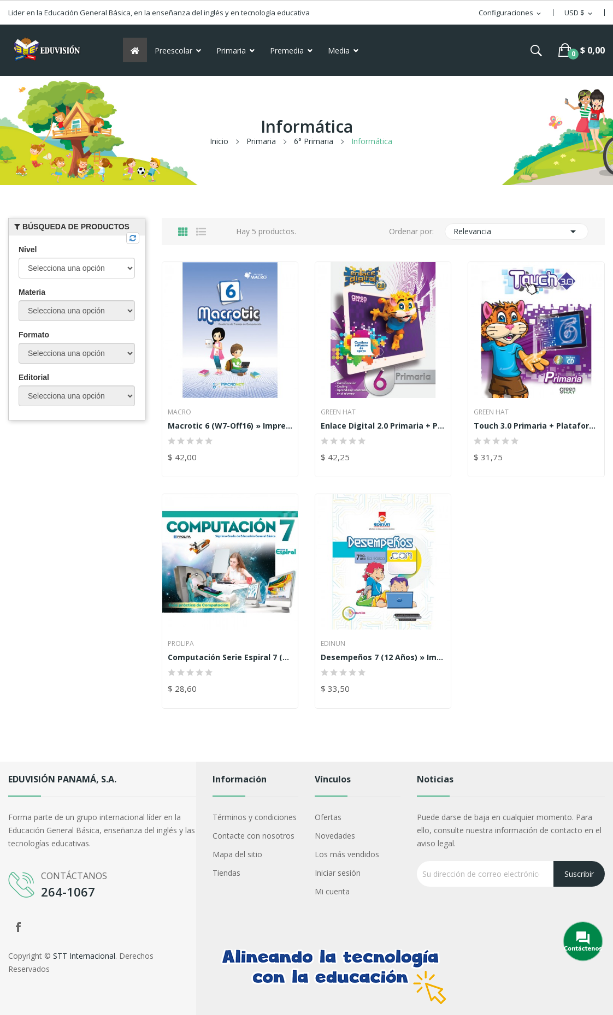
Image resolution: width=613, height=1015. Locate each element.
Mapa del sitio (237, 854)
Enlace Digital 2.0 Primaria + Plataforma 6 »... (383, 426)
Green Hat (338, 412)
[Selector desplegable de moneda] (579, 13)
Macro (179, 412)
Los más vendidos (347, 854)
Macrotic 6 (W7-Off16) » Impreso (230, 426)
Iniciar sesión (338, 873)
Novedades (335, 835)
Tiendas (226, 873)
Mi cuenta (332, 891)
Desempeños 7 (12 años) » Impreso (383, 657)
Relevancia (516, 231)
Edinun (333, 643)
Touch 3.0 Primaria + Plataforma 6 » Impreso (536, 426)
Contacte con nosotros (253, 835)
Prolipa (181, 643)
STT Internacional (84, 956)
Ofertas (328, 817)
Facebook (18, 927)
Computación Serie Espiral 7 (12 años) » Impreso (230, 657)
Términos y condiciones (255, 817)
